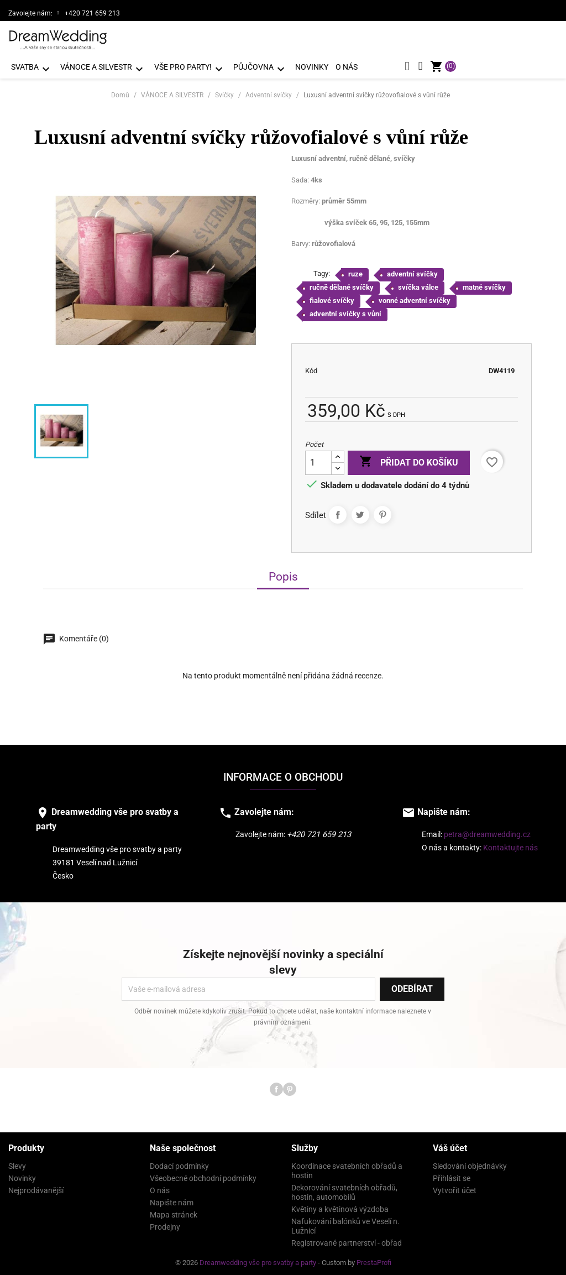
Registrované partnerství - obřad (346, 1240)
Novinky (311, 66)
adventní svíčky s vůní (345, 311)
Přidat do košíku (408, 459)
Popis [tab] (283, 574)
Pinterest (382, 512)
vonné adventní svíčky (414, 298)
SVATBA (32, 69)
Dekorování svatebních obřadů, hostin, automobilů (344, 1189)
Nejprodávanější (36, 1187)
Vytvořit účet (454, 1187)
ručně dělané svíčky (342, 284)
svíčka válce (418, 284)
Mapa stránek (173, 1212)
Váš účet (450, 1145)
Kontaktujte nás (510, 845)
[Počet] (318, 460)
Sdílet (338, 512)
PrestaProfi (374, 1260)
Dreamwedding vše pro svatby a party (259, 1260)
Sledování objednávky (470, 1163)
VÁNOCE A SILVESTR (103, 69)
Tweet (360, 512)
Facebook (276, 1086)
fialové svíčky (332, 298)
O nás (347, 66)
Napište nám (171, 1199)
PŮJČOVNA (260, 69)
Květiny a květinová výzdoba (340, 1206)
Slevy (17, 1163)
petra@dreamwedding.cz (487, 832)
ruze (355, 271)
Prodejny (165, 1224)
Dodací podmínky (179, 1163)
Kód (311, 368)
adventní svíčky (412, 271)
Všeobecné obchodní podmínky (203, 1175)
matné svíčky (484, 284)
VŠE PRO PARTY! (190, 69)
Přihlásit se (451, 1175)
